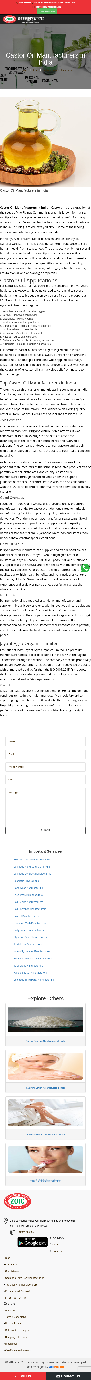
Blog (7, 1257)
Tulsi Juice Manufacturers (28, 944)
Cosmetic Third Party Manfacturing (24, 1277)
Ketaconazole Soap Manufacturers (33, 958)
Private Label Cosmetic (18, 1291)
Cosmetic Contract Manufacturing (32, 873)
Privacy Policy (13, 1323)
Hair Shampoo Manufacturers (30, 908)
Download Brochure (47, 11)
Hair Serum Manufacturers (28, 901)
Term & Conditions (15, 1316)
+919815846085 (25, 2)
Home (54, 1244)
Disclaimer (11, 1343)
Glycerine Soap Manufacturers (30, 937)
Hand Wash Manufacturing (28, 887)
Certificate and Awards (18, 1350)
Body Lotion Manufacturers (29, 930)
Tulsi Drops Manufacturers (28, 965)
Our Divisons (12, 1271)
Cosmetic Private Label (26, 880)
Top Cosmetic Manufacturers (21, 1284)
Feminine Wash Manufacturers (31, 923)
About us (10, 1310)
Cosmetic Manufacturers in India (32, 866)
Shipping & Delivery (16, 1337)
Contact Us (11, 1264)
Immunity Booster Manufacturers (32, 951)
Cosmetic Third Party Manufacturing (34, 979)
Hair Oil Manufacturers (26, 916)
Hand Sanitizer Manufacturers (30, 972)
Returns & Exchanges (17, 1330)
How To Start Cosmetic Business (32, 859)
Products (56, 1251)
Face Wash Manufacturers (28, 894)
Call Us (23, 1376)
